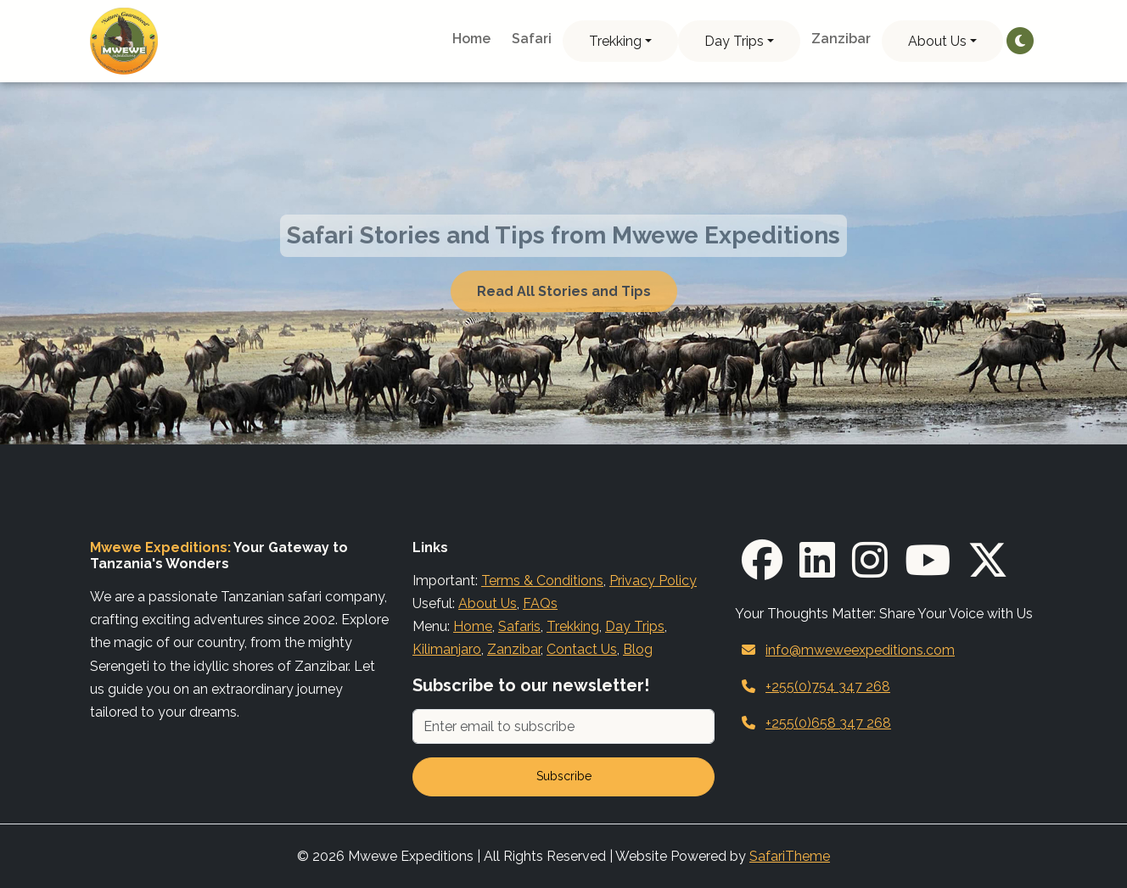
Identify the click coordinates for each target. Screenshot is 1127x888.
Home (471, 39)
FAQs (540, 603)
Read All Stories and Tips (564, 291)
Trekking (615, 41)
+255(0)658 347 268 (828, 723)
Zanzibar (841, 39)
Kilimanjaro (446, 649)
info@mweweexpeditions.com (860, 650)
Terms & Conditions (542, 580)
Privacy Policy (653, 580)
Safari (532, 39)
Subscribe (564, 776)
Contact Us (582, 649)
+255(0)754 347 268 (827, 687)
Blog (638, 649)
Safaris (519, 626)
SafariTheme (789, 856)
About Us (937, 41)
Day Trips (734, 41)
